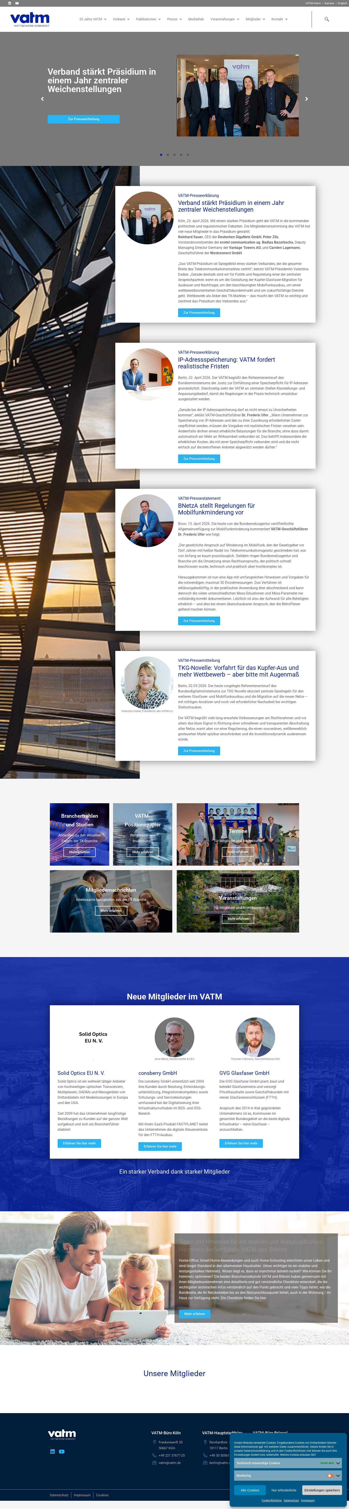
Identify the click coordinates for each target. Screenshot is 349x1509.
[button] (42, 99)
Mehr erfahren (79, 852)
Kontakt (279, 19)
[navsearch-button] (326, 19)
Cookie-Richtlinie (272, 1500)
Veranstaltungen (225, 19)
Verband (121, 19)
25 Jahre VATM (92, 19)
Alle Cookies (250, 1490)
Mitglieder (255, 19)
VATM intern (313, 3)
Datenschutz (291, 1500)
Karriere (329, 3)
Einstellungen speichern (322, 1490)
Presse (174, 19)
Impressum (308, 1500)
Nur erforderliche (284, 1490)
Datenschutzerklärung (257, 1450)
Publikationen (148, 19)
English (342, 3)
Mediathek (196, 19)
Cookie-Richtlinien (295, 1450)
